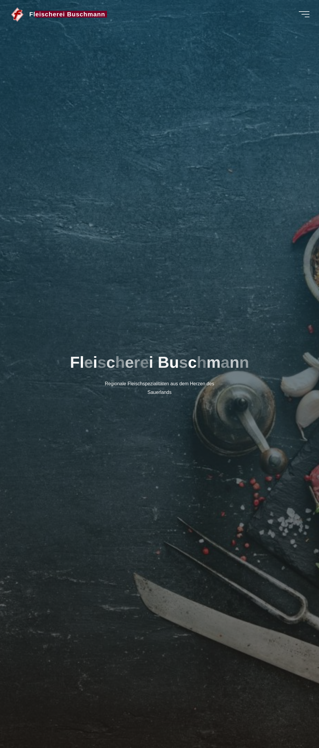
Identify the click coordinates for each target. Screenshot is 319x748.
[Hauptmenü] (304, 14)
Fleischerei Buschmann (67, 14)
